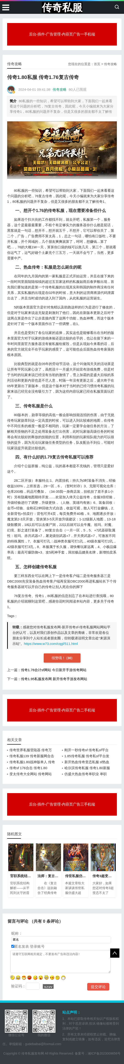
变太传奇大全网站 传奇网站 (30, 774)
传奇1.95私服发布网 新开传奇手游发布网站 (54, 679)
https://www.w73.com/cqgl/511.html (51, 644)
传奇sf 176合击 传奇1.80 (28, 768)
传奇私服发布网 (32, 1053)
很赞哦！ (59, 658)
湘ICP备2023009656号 (104, 1053)
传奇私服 (62, 7)
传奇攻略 (110, 64)
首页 (97, 64)
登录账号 (37, 946)
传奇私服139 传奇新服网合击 (31, 756)
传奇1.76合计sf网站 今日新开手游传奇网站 (54, 670)
